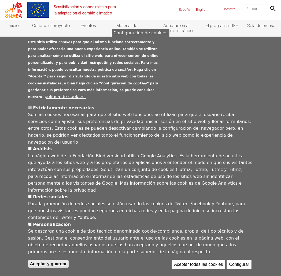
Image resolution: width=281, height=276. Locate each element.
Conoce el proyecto (51, 25)
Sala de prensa (261, 25)
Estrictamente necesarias (63, 117)
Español (185, 10)
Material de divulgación (127, 28)
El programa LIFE (222, 25)
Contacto (229, 9)
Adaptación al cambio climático (176, 28)
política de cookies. (65, 106)
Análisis (42, 158)
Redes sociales (51, 206)
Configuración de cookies (140, 42)
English (201, 10)
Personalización (52, 233)
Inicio (14, 25)
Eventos (88, 25)
